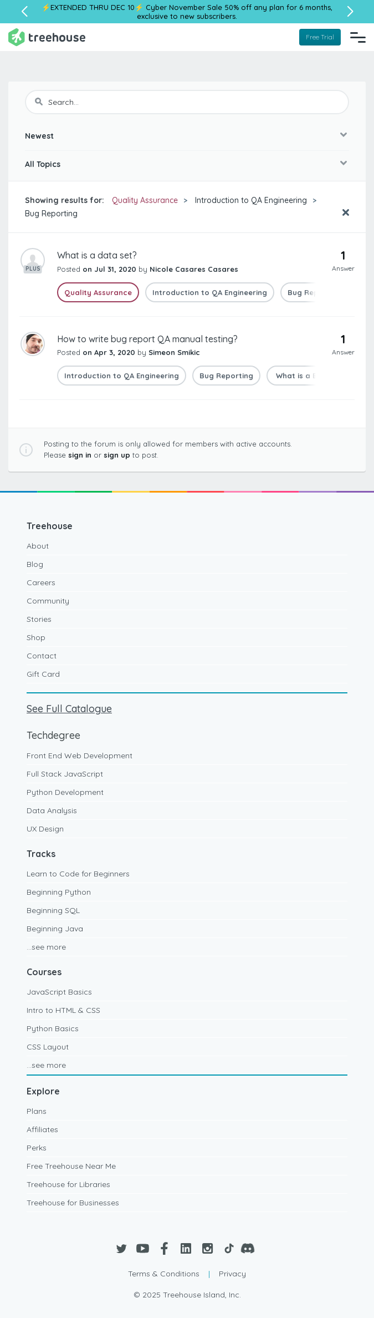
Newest (39, 136)
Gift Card (43, 674)
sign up (117, 454)
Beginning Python (59, 892)
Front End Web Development (79, 756)
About (38, 546)
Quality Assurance (145, 200)
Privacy (232, 1274)
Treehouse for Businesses (73, 1203)
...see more (46, 947)
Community (48, 601)
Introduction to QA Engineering (251, 200)
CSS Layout (48, 1047)
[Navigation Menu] (358, 37)
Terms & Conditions (163, 1274)
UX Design (45, 829)
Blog (35, 564)
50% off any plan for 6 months (277, 7)
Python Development (65, 792)
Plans (37, 1111)
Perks (37, 1148)
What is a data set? (97, 255)
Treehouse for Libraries (68, 1184)
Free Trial (320, 37)
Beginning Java (55, 929)
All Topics (42, 164)
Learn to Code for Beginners (78, 874)
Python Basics (53, 1028)
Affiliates (42, 1129)
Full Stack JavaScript (65, 774)
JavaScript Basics (59, 992)
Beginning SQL (53, 910)
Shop (36, 637)
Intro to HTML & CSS (63, 1010)
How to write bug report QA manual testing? (147, 338)
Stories (39, 619)
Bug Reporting (51, 214)
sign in (79, 454)
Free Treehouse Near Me (71, 1166)
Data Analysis (52, 810)
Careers (41, 582)
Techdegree (53, 735)
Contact (42, 656)
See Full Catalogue (69, 708)
